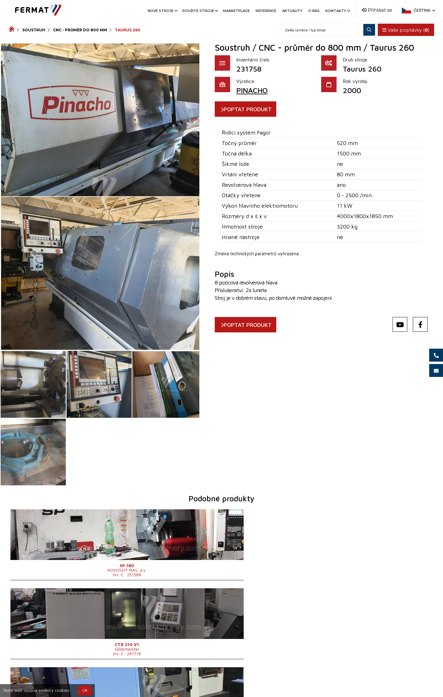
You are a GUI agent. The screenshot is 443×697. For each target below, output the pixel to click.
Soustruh (33, 30)
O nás (314, 11)
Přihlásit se (377, 10)
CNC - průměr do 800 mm (80, 30)
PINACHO (252, 90)
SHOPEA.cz (55, 679)
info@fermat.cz (221, 687)
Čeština (424, 10)
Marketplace (236, 11)
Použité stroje (199, 10)
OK (85, 690)
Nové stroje (162, 10)
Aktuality (292, 11)
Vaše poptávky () (404, 30)
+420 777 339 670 (247, 679)
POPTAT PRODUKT (254, 109)
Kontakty (337, 10)
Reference (266, 11)
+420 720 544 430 (196, 679)
